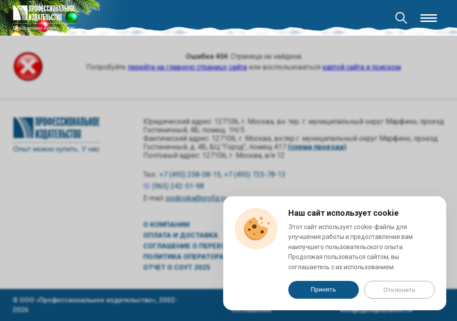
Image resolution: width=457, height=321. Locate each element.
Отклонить (399, 289)
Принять (323, 289)
